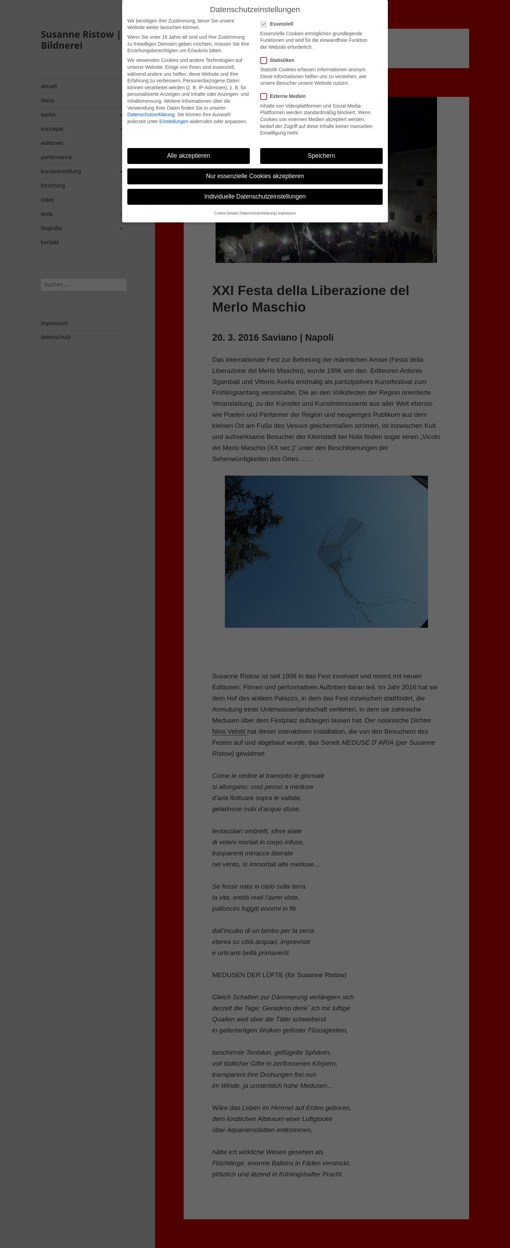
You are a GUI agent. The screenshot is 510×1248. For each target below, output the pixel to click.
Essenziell (279, 16)
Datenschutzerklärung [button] (257, 206)
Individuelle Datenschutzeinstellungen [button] (255, 188)
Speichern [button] (321, 148)
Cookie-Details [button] (226, 206)
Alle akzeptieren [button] (188, 148)
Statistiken (279, 52)
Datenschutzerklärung (150, 107)
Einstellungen (174, 114)
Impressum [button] (287, 206)
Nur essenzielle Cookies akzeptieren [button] (255, 168)
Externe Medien (285, 89)
